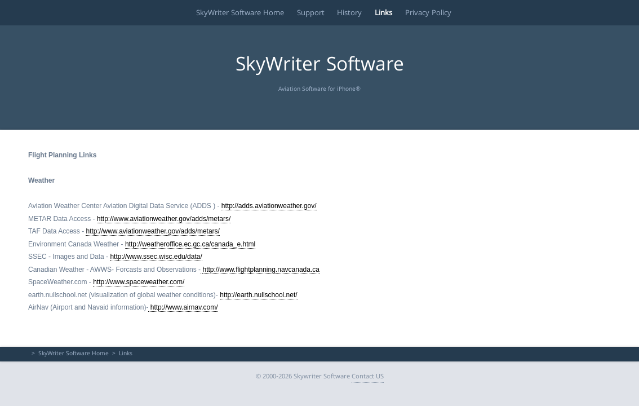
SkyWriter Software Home (228, 12)
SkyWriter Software (320, 66)
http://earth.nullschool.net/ (258, 295)
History (345, 12)
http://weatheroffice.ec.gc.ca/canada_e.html (190, 244)
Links (383, 12)
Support (302, 12)
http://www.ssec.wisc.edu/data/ (156, 257)
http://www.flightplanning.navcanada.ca (260, 269)
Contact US (368, 377)
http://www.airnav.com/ (183, 307)
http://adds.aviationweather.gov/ (269, 206)
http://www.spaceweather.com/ (138, 282)
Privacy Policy (432, 12)
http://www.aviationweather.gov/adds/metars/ (163, 219)
